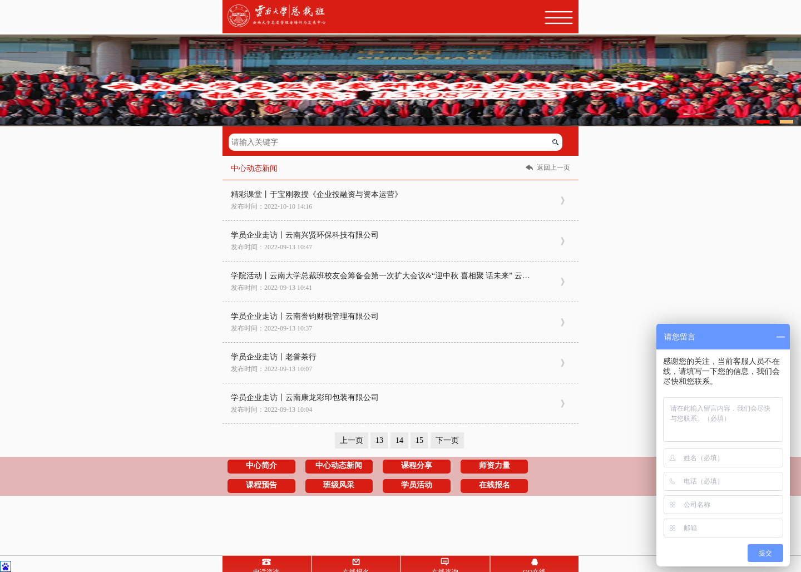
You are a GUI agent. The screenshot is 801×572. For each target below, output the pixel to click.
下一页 (447, 440)
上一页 (351, 440)
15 (419, 440)
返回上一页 (553, 167)
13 (379, 440)
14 (399, 440)
